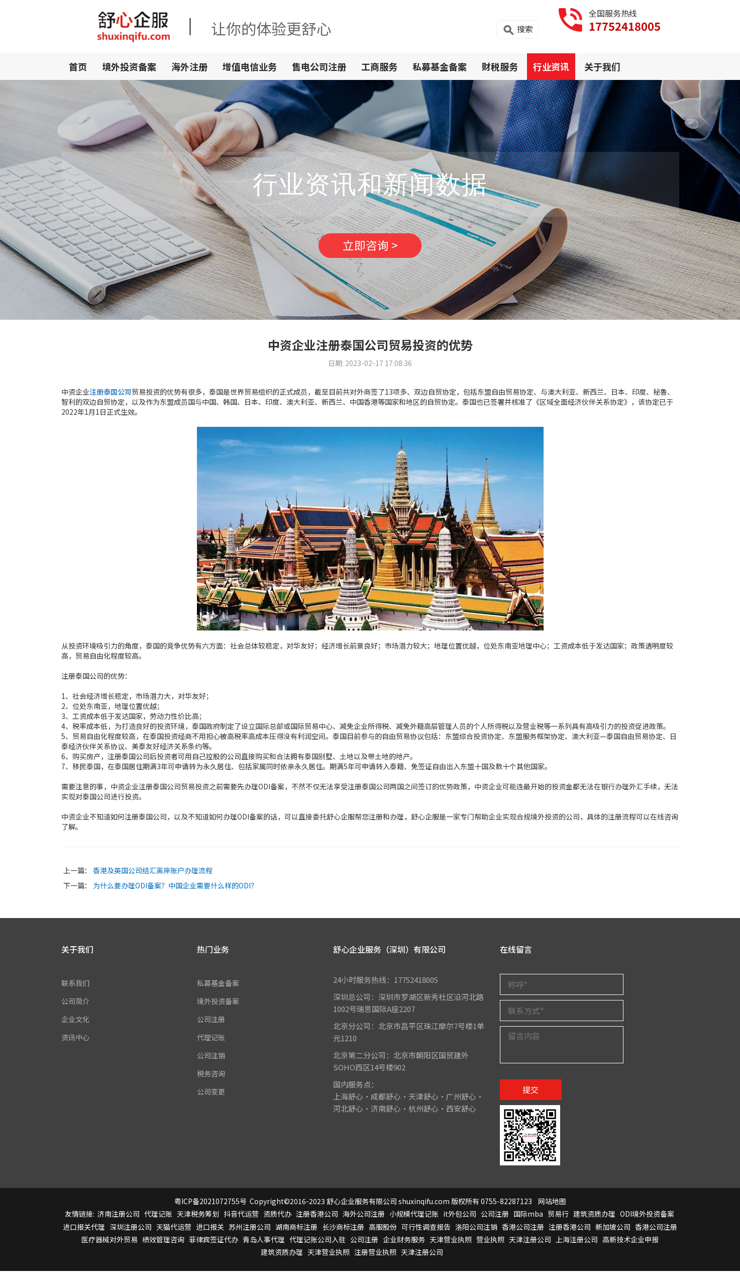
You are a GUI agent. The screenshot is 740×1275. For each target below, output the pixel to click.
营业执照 (490, 1243)
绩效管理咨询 (163, 1243)
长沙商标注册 (343, 1230)
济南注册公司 (118, 1218)
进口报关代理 (84, 1230)
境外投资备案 (129, 66)
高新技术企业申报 (630, 1243)
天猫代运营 (173, 1230)
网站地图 (552, 1205)
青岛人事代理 (264, 1243)
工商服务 (379, 66)
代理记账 (212, 1041)
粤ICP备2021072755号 (210, 1205)
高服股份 (383, 1230)
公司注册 (212, 1023)
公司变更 (212, 1095)
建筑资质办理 (594, 1218)
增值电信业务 (250, 66)
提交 (530, 1093)
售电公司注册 (319, 66)
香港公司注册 (523, 1230)
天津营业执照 (451, 1243)
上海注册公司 (577, 1243)
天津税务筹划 (198, 1218)
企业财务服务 (404, 1243)
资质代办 (277, 1218)
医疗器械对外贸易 (109, 1243)
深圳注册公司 (131, 1230)
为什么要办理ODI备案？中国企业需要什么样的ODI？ (175, 889)
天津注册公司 (530, 1243)
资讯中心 (76, 1041)
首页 (78, 66)
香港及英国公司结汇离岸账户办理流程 (153, 874)
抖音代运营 (241, 1218)
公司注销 (212, 1059)
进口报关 (210, 1230)
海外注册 (189, 66)
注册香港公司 (317, 1218)
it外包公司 (459, 1218)
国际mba (528, 1218)
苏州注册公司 (250, 1230)
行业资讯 (551, 66)
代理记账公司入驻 (317, 1243)
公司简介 (76, 1004)
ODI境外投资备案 (647, 1218)
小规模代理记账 (414, 1218)
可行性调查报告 (426, 1230)
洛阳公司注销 (476, 1230)
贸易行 (558, 1218)
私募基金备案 (439, 66)
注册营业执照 (375, 1256)
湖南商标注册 (296, 1230)
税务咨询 (212, 1077)
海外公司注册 (364, 1218)
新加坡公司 (612, 1230)
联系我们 (76, 986)
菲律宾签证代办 (213, 1243)
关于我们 (602, 66)
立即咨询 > (370, 248)
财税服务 (500, 66)
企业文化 (76, 1023)
